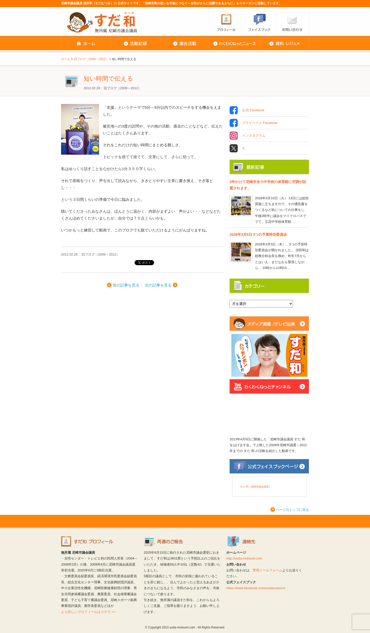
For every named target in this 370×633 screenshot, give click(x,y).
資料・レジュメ (284, 43)
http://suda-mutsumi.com (244, 558)
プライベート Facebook (260, 123)
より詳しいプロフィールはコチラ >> (88, 612)
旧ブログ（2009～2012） (122, 88)
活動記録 (135, 43)
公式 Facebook (253, 110)
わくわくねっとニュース (234, 43)
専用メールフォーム (267, 570)
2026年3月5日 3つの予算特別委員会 (258, 234)
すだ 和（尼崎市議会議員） (255, 486)
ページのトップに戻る (292, 510)
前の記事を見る (126, 285)
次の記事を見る (158, 285)
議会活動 (185, 43)
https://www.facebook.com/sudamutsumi (255, 588)
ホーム (85, 43)
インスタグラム (253, 136)
